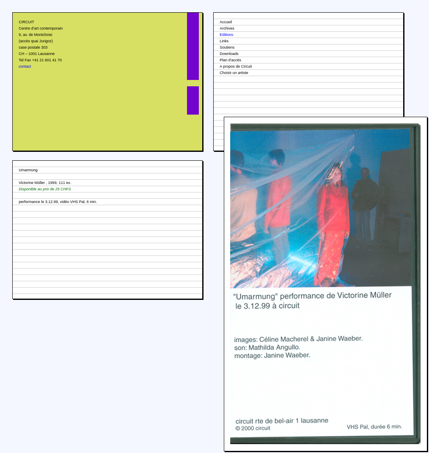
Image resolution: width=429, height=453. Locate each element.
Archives (227, 28)
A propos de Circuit (236, 66)
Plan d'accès (230, 60)
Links (224, 41)
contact (25, 66)
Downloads (229, 54)
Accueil (226, 22)
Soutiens (227, 47)
